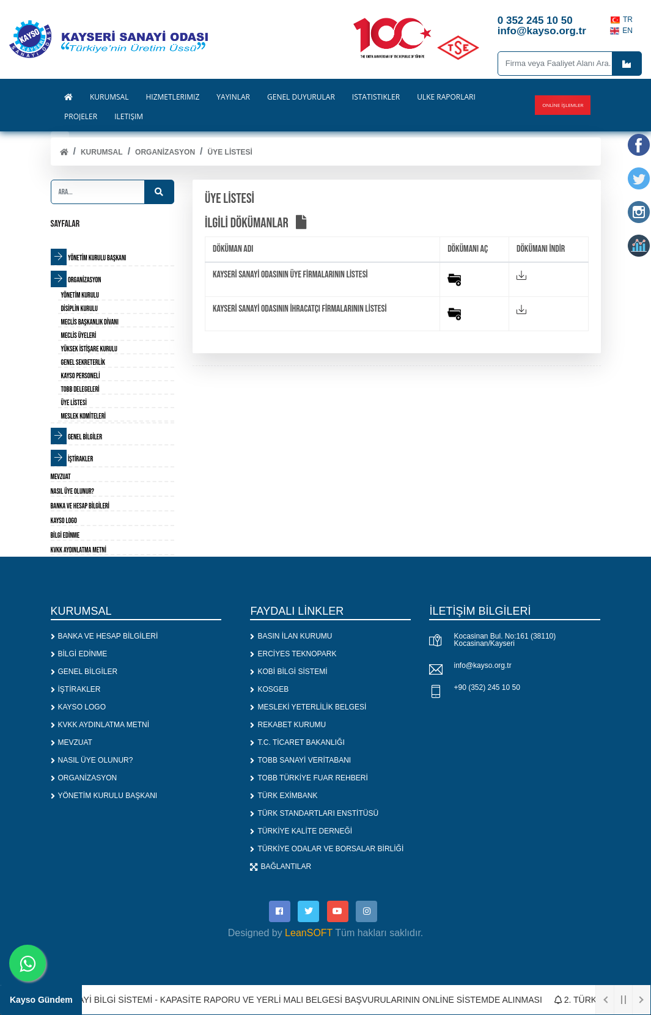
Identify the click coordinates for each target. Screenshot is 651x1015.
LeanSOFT (309, 933)
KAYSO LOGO (78, 707)
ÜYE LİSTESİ (230, 152)
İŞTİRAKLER (76, 689)
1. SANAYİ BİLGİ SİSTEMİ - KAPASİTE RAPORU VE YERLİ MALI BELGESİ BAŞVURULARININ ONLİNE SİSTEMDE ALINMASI (296, 1000)
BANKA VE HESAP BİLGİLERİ (104, 636)
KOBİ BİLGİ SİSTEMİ (288, 671)
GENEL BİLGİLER (84, 671)
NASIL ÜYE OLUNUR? (92, 760)
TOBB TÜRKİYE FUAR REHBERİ (308, 778)
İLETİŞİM (128, 116)
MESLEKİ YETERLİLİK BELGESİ (308, 707)
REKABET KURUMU (288, 724)
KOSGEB (269, 689)
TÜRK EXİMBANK (283, 795)
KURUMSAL (102, 152)
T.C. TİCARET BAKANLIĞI (297, 742)
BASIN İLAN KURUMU (291, 636)
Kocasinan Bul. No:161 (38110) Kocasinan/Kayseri (505, 640)
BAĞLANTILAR (280, 866)
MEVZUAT (71, 742)
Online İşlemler (562, 104)
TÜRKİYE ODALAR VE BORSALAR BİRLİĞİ (326, 849)
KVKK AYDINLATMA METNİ (100, 724)
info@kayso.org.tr (482, 665)
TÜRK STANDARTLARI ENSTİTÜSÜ (314, 813)
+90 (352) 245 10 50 (487, 687)
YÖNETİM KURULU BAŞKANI (104, 795)
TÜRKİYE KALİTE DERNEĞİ (301, 831)
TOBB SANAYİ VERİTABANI (300, 760)
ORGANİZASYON (165, 152)
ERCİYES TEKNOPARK (293, 654)
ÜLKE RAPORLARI (446, 97)
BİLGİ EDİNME (79, 654)
